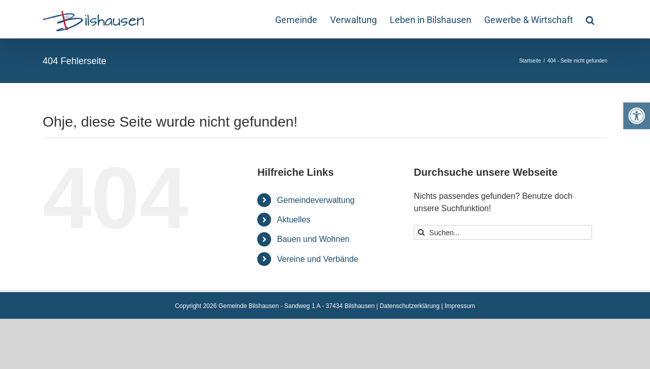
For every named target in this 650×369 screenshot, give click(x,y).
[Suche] (421, 232)
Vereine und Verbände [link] (317, 259)
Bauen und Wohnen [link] (313, 239)
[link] (636, 115)
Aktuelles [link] (294, 219)
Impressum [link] (460, 306)
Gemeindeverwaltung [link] (316, 200)
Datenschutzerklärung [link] (409, 306)
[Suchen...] (503, 232)
